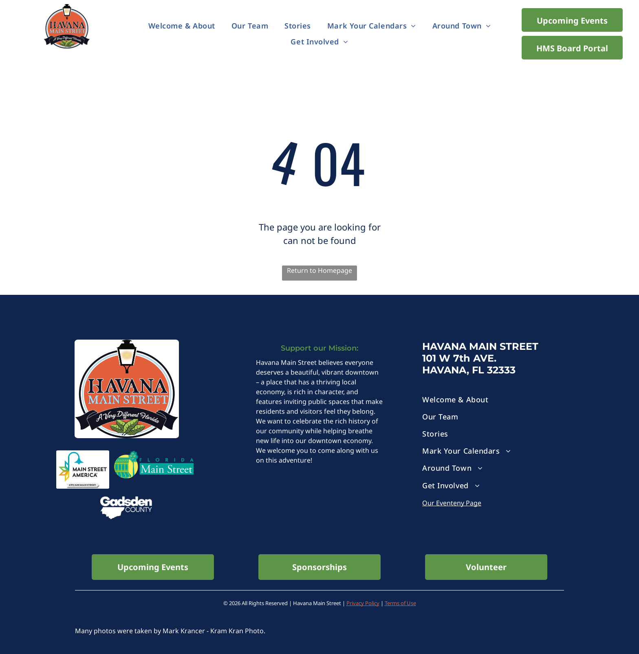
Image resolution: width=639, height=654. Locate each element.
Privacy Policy (362, 603)
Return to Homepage (319, 270)
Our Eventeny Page (451, 502)
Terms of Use (400, 603)
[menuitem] (181, 26)
